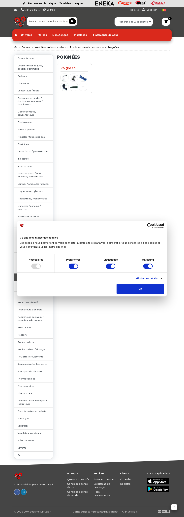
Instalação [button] (80, 34)
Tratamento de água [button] (106, 34)
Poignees (68, 68)
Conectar (152, 10)
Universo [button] (26, 34)
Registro (125, 483)
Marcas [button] (42, 34)
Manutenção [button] (60, 34)
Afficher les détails (146, 278)
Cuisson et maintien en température (44, 47)
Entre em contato (105, 479)
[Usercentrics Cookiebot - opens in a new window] (149, 225)
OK (140, 288)
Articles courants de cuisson (87, 47)
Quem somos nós (78, 479)
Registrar (135, 10)
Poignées (113, 47)
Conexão (125, 479)
